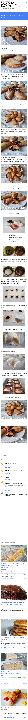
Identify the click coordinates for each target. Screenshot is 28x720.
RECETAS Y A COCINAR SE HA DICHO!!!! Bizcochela (10, 4)
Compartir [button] (3, 455)
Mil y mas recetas (8, 470)
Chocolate (8, 453)
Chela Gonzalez (10, 485)
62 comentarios (10, 717)
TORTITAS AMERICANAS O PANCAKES (13, 637)
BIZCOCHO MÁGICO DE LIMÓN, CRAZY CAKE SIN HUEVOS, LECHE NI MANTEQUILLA (13, 565)
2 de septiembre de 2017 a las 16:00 (18, 470)
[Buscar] (23, 2)
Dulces (12, 453)
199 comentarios (10, 578)
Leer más (25, 578)
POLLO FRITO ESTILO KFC (9, 707)
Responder (7, 467)
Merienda (19, 453)
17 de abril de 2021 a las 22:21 (12, 481)
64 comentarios (10, 647)
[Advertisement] (14, 531)
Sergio (6, 463)
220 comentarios (10, 613)
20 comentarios (10, 683)
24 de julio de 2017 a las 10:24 (13, 463)
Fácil (15, 453)
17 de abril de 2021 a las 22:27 (19, 485)
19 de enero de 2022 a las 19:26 (12, 492)
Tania (5, 481)
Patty (5, 492)
